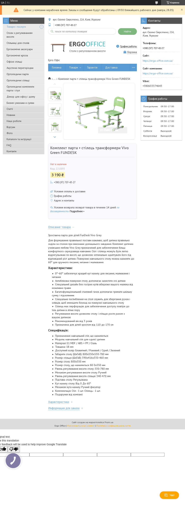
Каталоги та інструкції (19, 139)
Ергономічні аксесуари (20, 49)
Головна (56, 67)
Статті (10, 109)
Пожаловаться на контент (81, 425)
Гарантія (92, 67)
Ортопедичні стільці (18, 80)
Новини (11, 115)
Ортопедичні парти (18, 74)
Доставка (111, 67)
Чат (169, 495)
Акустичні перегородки (20, 68)
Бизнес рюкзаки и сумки (20, 103)
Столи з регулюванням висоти (19, 34)
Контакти (11, 151)
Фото (10, 133)
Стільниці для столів (18, 43)
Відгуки (11, 127)
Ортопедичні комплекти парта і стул (20, 88)
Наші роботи (14, 121)
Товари (73, 67)
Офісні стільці (14, 61)
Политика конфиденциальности (113, 425)
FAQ (9, 145)
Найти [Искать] (127, 31)
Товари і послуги (16, 26)
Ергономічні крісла (17, 55)
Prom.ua (109, 422)
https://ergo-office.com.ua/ (158, 60)
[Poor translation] (14, 449)
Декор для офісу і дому (21, 96)
